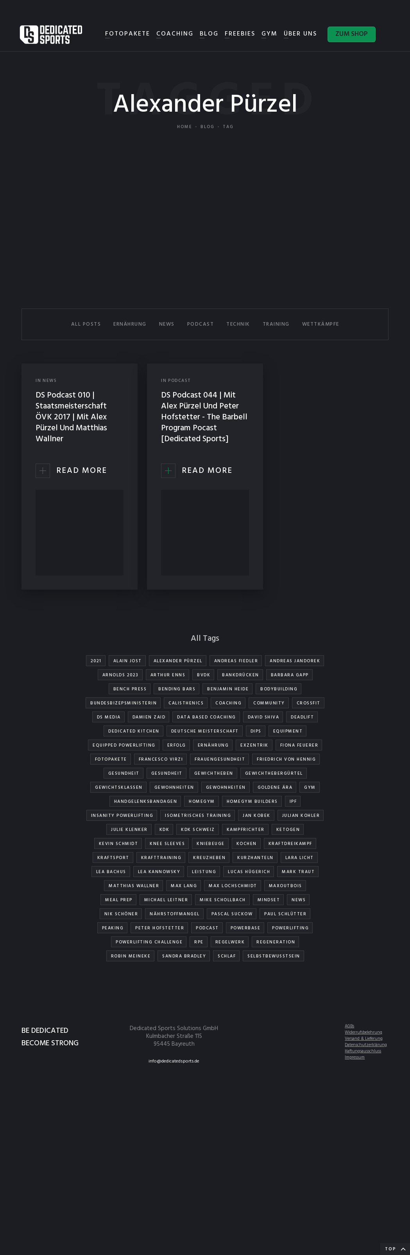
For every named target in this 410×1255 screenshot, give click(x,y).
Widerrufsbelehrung (363, 1032)
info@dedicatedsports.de (174, 1061)
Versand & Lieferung (364, 1039)
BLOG (209, 34)
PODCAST (200, 324)
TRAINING (276, 324)
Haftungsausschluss (363, 1051)
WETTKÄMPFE (320, 324)
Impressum (355, 1057)
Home (184, 126)
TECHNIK (238, 324)
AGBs (349, 1026)
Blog (208, 126)
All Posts (86, 324)
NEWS (167, 324)
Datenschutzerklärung (366, 1045)
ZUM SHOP (351, 34)
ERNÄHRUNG (130, 324)
